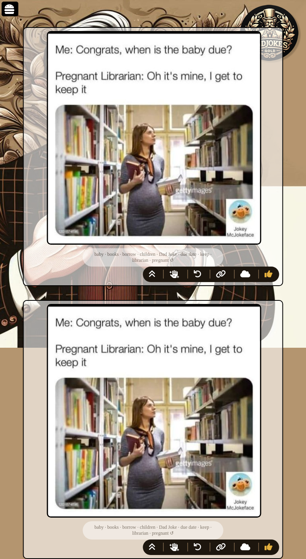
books (113, 254)
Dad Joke (168, 254)
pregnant (160, 260)
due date (188, 254)
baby (99, 254)
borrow (129, 254)
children (147, 254)
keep (204, 254)
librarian (140, 260)
